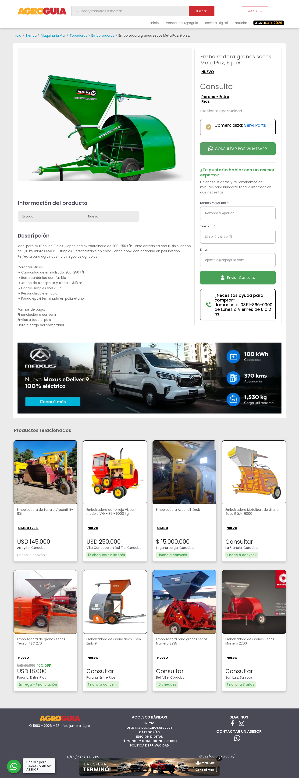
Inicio (154, 23)
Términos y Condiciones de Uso (149, 740)
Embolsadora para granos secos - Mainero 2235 (180, 642)
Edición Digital (149, 736)
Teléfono (206, 226)
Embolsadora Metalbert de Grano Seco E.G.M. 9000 (250, 512)
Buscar (201, 11)
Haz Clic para (39, 766)
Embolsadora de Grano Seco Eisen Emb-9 (112, 642)
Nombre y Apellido (213, 203)
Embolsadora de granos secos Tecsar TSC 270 (44, 642)
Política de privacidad (149, 745)
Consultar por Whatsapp (237, 149)
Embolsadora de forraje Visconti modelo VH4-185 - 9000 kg (110, 515)
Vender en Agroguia (182, 23)
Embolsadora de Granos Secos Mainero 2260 (253, 642)
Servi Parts (255, 125)
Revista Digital (216, 23)
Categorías (149, 731)
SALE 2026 (268, 23)
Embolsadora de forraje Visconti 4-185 (38, 512)
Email (204, 250)
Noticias (241, 23)
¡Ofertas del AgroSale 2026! (149, 727)
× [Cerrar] (219, 758)
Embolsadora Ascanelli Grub (182, 510)
